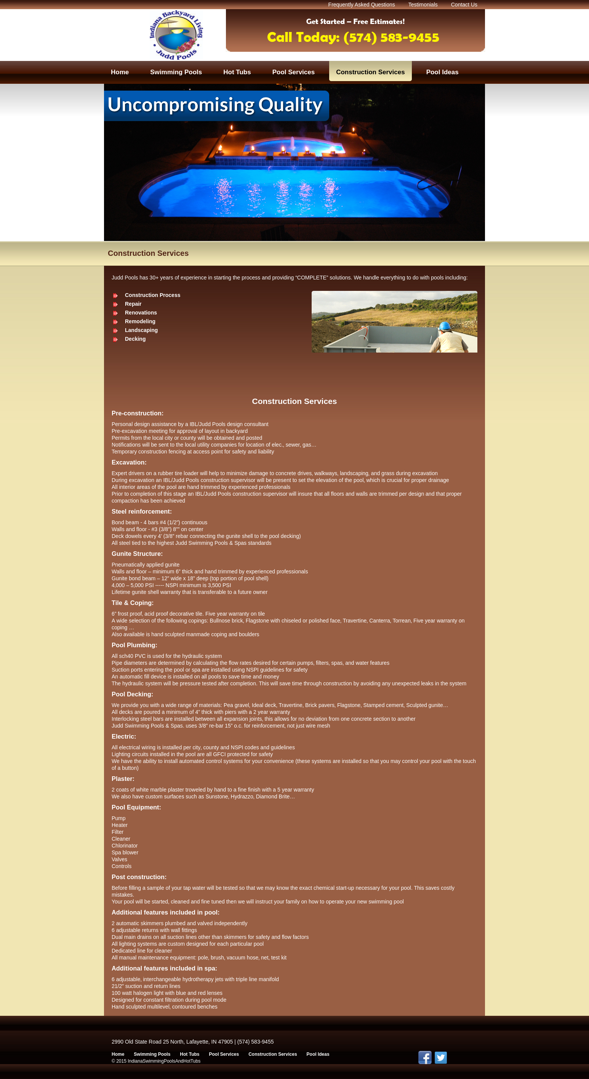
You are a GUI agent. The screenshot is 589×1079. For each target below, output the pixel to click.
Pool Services (224, 1054)
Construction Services (272, 1054)
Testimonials (423, 5)
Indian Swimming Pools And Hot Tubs (176, 35)
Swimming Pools (152, 1054)
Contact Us (464, 5)
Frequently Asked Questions (361, 5)
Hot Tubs (189, 1054)
